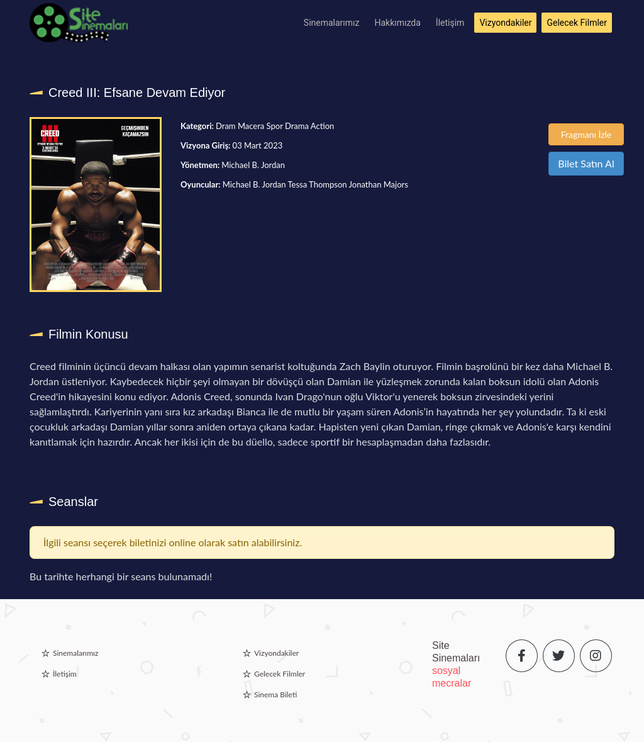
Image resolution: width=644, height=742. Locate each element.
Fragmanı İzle (586, 134)
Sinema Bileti (275, 694)
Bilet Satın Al (586, 163)
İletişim (450, 23)
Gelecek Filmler (577, 23)
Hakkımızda (398, 23)
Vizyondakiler (505, 23)
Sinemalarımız (332, 23)
